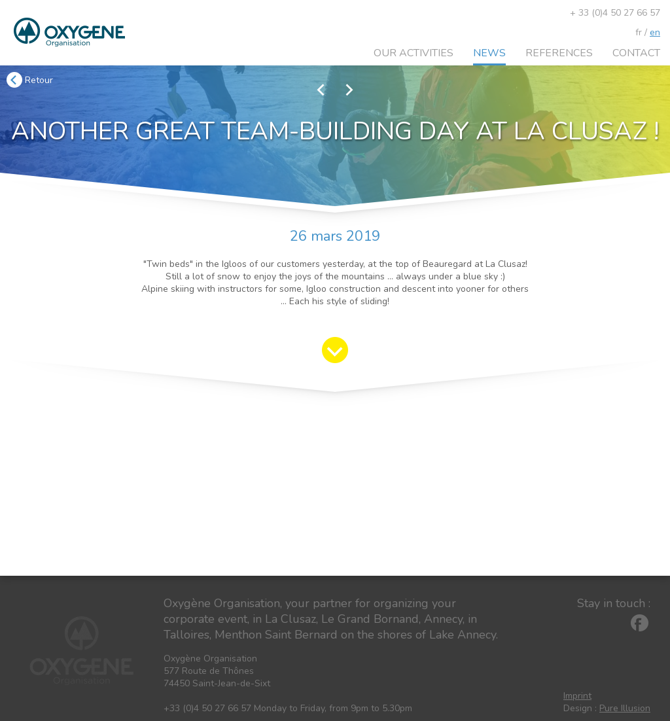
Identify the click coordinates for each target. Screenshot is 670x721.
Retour (30, 80)
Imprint (577, 696)
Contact (636, 53)
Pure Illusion (624, 708)
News (489, 53)
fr (638, 32)
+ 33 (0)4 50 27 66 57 (615, 13)
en (655, 32)
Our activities (413, 53)
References (559, 53)
